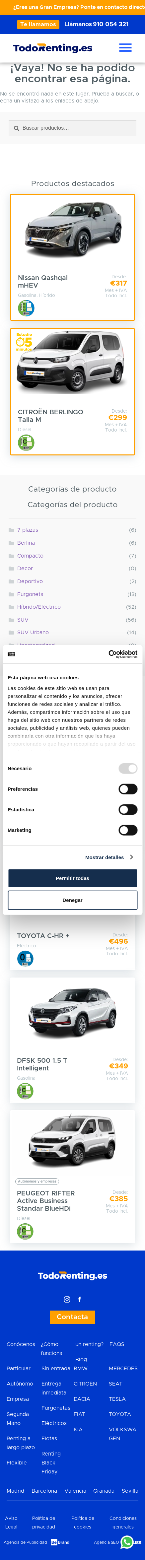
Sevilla (130, 1491)
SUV (23, 620)
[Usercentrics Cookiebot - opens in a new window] (108, 654)
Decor (25, 568)
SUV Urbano (33, 632)
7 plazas (27, 530)
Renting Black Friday (51, 1462)
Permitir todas (72, 878)
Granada (103, 1491)
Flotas (49, 1438)
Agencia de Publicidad (25, 1542)
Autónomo (20, 1384)
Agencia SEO (106, 1542)
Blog (81, 1359)
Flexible (17, 1462)
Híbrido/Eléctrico (39, 607)
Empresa (18, 1399)
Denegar (72, 900)
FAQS (116, 1344)
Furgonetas (55, 1408)
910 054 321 (110, 24)
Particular (19, 1368)
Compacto (30, 556)
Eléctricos (54, 1423)
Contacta (72, 1317)
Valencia (75, 1491)
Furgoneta (30, 594)
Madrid (15, 1491)
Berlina (26, 543)
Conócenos (21, 1344)
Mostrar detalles (104, 857)
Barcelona (44, 1491)
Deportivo (30, 581)
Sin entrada (55, 1368)
